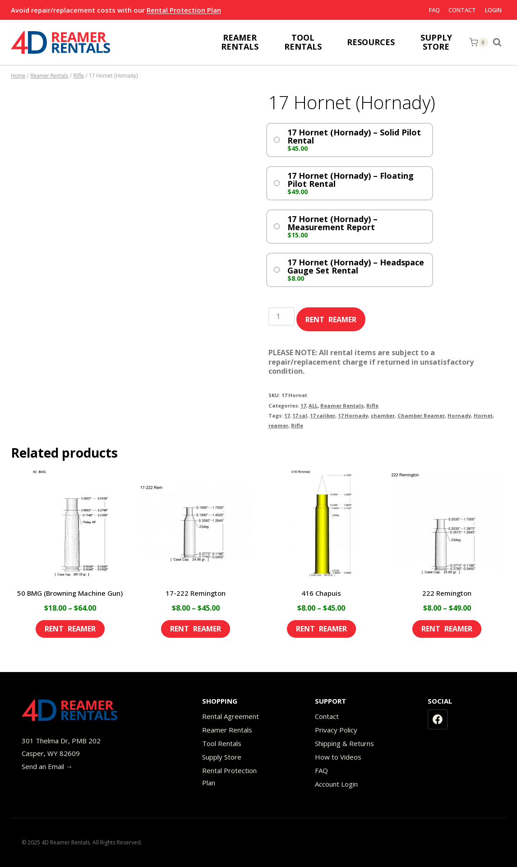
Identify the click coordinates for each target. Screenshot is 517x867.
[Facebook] (438, 719)
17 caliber (322, 415)
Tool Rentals (221, 743)
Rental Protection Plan (184, 9)
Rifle (372, 405)
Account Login (336, 783)
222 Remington (446, 593)
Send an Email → (47, 766)
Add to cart (330, 316)
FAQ (434, 10)
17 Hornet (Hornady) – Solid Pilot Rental (354, 136)
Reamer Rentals (342, 405)
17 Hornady (353, 415)
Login (493, 10)
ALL (313, 405)
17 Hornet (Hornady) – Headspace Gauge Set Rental (355, 266)
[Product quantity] (281, 316)
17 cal (299, 415)
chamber (383, 415)
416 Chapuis (321, 593)
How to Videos (338, 756)
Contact (462, 10)
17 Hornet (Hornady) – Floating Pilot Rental (350, 179)
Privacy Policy (336, 729)
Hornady (459, 415)
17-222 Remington (196, 593)
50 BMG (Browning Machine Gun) (70, 593)
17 (303, 405)
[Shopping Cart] (478, 42)
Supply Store (221, 756)
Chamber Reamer (421, 415)
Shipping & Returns (344, 743)
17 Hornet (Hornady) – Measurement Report (332, 222)
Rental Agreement (230, 716)
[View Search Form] (499, 42)
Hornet (483, 415)
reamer (278, 425)
